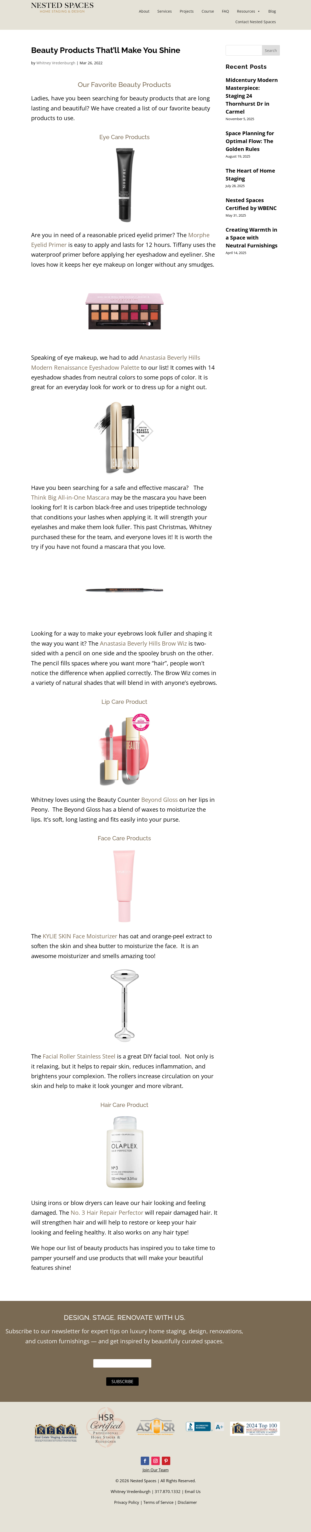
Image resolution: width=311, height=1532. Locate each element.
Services (164, 11)
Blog (272, 11)
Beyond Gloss (159, 799)
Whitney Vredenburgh (55, 62)
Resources (248, 11)
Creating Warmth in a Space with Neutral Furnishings (252, 237)
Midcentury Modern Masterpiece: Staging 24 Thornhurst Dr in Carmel (252, 95)
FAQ (225, 11)
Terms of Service (158, 1502)
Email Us (193, 1491)
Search (271, 50)
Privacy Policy (126, 1502)
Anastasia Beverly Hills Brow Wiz (143, 643)
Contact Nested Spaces (255, 21)
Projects (187, 11)
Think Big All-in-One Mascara (70, 497)
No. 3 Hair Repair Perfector (107, 1212)
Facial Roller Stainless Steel (79, 1056)
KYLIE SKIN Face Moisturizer (79, 936)
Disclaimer (187, 1502)
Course (208, 11)
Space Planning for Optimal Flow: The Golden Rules (250, 141)
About (144, 11)
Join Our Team (156, 1469)
